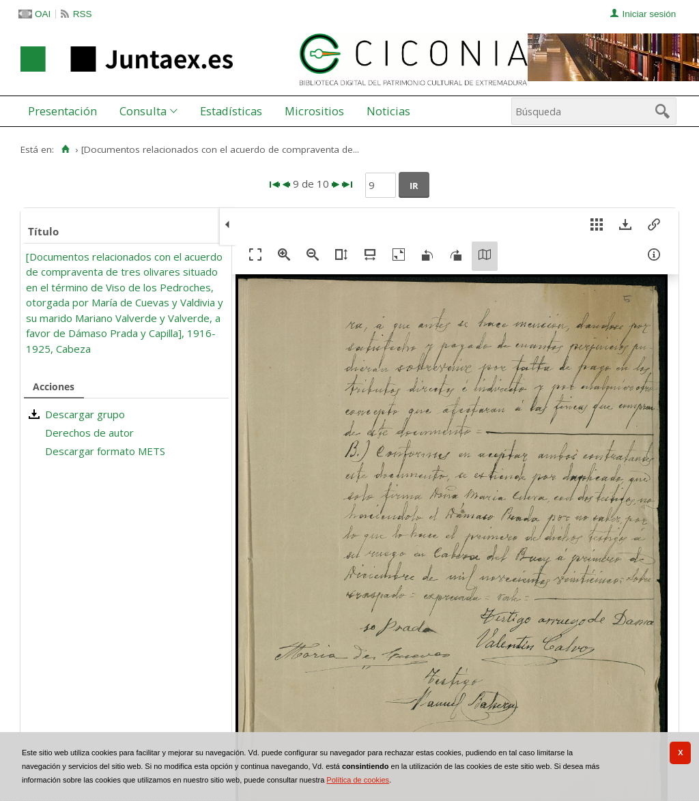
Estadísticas (231, 111)
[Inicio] (65, 149)
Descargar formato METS (105, 451)
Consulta (143, 111)
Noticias (388, 111)
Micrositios (314, 111)
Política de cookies (357, 780)
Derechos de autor (89, 432)
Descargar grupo (85, 414)
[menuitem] (66, 111)
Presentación (62, 111)
